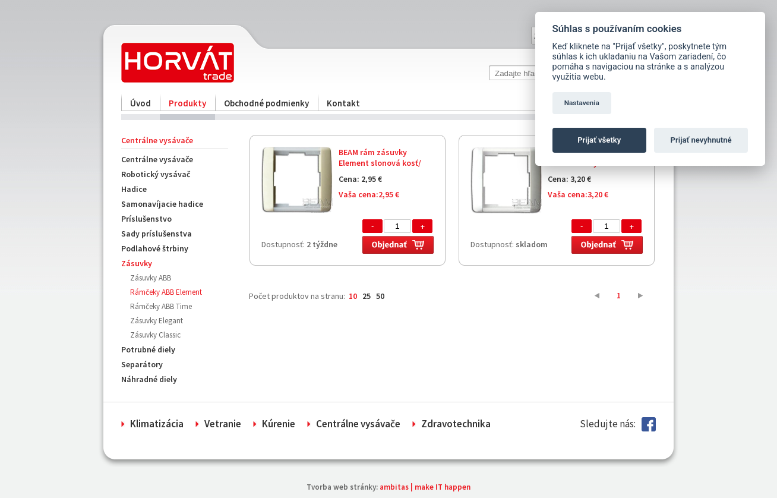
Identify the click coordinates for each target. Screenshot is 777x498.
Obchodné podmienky (266, 103)
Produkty (187, 103)
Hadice (134, 189)
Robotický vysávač (155, 174)
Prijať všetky (599, 139)
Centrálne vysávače (157, 159)
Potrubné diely (148, 349)
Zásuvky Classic (155, 335)
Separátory (142, 364)
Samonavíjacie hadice (162, 203)
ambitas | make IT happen (425, 487)
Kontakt (343, 103)
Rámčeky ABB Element (166, 292)
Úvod (140, 103)
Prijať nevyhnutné (701, 139)
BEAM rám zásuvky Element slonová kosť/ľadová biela (380, 163)
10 (353, 296)
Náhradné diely (149, 379)
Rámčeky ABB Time (161, 306)
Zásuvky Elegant (156, 321)
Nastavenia (581, 103)
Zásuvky (136, 263)
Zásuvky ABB (150, 278)
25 (366, 296)
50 (380, 296)
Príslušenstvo (146, 218)
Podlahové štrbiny (154, 248)
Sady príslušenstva (156, 233)
